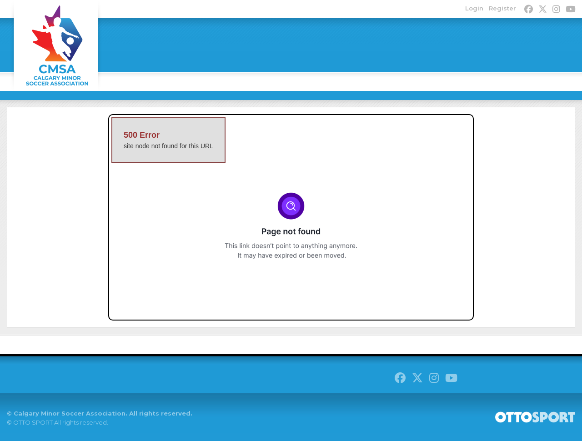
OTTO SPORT (33, 422)
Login (474, 8)
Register (502, 8)
